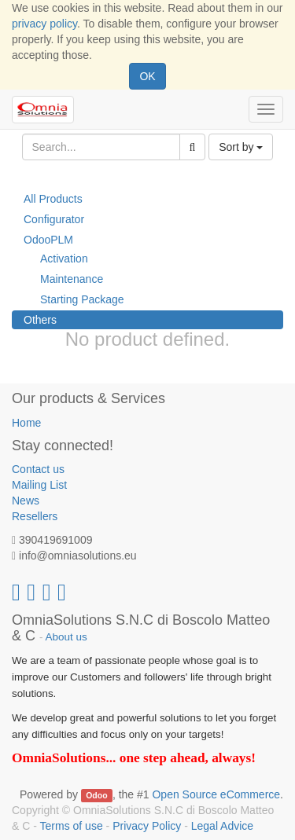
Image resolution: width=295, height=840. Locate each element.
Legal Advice (222, 826)
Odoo (96, 795)
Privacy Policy (146, 826)
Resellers (34, 516)
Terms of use (71, 826)
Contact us (38, 469)
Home (26, 422)
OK (147, 76)
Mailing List (39, 485)
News (25, 500)
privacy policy (44, 23)
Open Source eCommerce (216, 794)
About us (66, 637)
